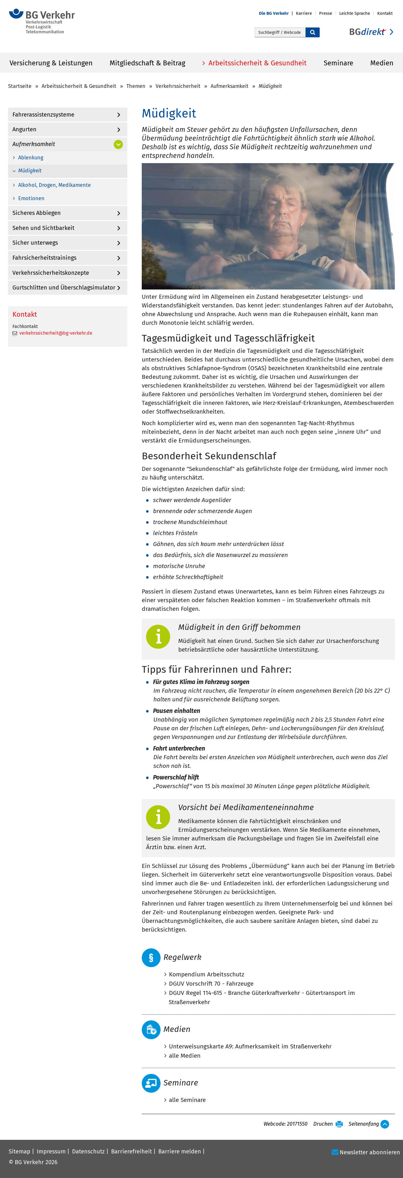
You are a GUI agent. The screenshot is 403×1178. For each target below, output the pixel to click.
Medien (381, 63)
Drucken (323, 1124)
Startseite (20, 86)
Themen (136, 86)
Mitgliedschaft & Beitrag (147, 63)
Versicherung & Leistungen (51, 63)
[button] (277, 13)
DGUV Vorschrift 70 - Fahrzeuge (211, 983)
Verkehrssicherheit (178, 86)
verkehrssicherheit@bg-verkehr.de (55, 333)
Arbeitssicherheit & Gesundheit (257, 63)
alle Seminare (187, 1100)
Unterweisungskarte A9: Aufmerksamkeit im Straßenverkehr (250, 1046)
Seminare (338, 63)
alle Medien (184, 1055)
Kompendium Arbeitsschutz (206, 974)
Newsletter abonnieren (370, 1152)
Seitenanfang (364, 1124)
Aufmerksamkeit (230, 86)
